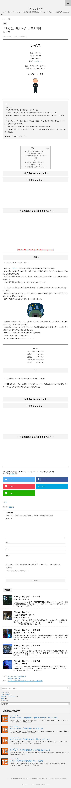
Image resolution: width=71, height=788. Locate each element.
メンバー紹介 (34, 778)
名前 (7, 542)
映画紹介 (64, 778)
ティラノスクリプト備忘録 (53, 778)
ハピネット (38, 61)
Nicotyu (11, 507)
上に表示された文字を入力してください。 (18, 571)
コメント (9, 518)
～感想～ (36, 158)
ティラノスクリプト (8, 696)
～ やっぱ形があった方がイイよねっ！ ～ (36, 155)
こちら (12, 474)
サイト (7, 555)
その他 (3, 700)
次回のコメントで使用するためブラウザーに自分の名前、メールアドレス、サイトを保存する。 (33, 564)
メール (8, 549)
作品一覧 (41, 778)
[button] (46, 148)
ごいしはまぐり (35, 8)
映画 (5, 502)
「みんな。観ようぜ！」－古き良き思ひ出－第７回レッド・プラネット (23, 614)
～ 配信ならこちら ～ (35, 153)
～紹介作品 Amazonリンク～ (36, 151)
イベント (4, 692)
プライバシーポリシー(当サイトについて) (17, 778)
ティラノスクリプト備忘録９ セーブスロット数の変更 (25, 681)
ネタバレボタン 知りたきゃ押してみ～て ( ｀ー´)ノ (35, 249)
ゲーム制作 (5, 694)
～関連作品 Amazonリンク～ (36, 162)
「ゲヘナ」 (15, 268)
